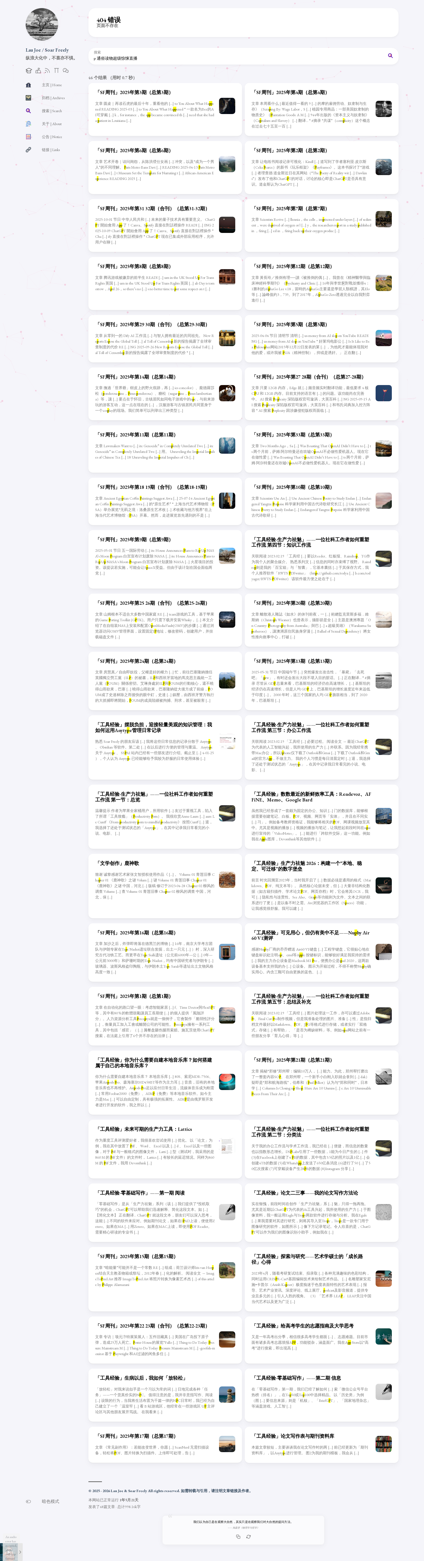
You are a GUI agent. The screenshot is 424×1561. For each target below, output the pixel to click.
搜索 (97, 53)
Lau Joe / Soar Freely (47, 50)
